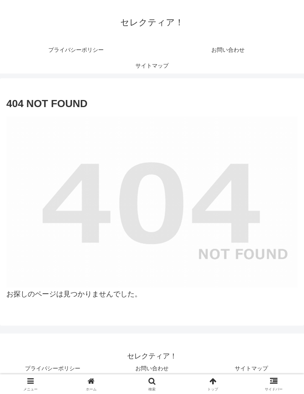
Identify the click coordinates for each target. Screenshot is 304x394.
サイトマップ (251, 368)
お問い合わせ (152, 368)
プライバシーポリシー (52, 368)
